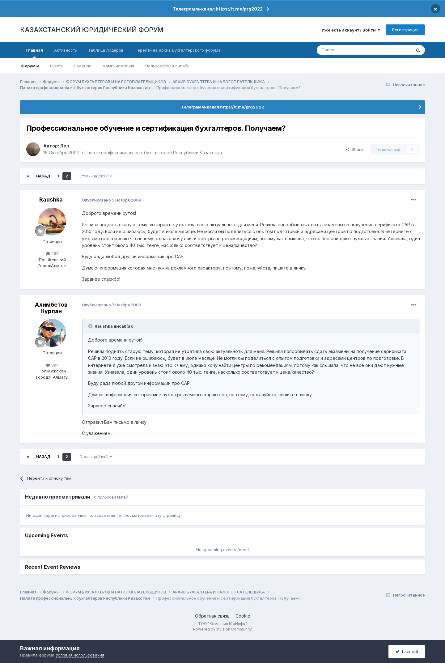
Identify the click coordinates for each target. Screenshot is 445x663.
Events (56, 65)
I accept (406, 651)
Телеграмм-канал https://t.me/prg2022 (218, 8)
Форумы (30, 65)
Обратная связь (212, 615)
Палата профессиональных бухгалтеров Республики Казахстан (153, 152)
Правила (82, 65)
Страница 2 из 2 (95, 176)
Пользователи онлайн (167, 65)
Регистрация (405, 29)
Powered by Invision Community (222, 629)
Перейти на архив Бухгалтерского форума (178, 50)
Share (354, 149)
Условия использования (80, 654)
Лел (64, 145)
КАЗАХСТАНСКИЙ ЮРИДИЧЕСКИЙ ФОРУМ (91, 30)
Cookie (242, 615)
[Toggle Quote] (91, 326)
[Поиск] (347, 50)
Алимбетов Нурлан (51, 308)
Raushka (51, 199)
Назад (43, 176)
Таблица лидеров (106, 50)
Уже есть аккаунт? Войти (350, 30)
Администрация (118, 65)
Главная (34, 53)
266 (52, 253)
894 (52, 365)
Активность (65, 50)
